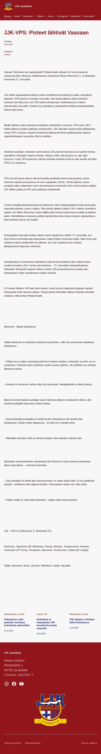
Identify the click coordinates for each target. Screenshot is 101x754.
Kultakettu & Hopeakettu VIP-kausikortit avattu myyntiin (47, 624)
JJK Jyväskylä (23, 6)
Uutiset (7, 54)
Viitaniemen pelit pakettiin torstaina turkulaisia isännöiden (17, 622)
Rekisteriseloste (33, 743)
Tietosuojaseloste (12, 743)
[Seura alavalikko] (51, 16)
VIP (45, 614)
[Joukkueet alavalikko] (29, 16)
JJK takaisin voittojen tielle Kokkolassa (81, 621)
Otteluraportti (75, 614)
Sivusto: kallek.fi (89, 743)
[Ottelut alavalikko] (41, 16)
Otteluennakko (10, 614)
